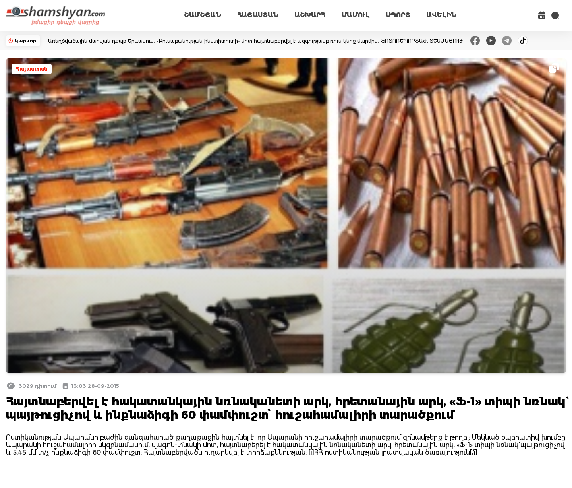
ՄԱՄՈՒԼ (356, 15)
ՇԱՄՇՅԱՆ (202, 15)
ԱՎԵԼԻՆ (441, 15)
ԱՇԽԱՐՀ (310, 15)
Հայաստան (32, 69)
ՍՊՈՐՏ (398, 15)
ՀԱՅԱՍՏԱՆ (257, 15)
